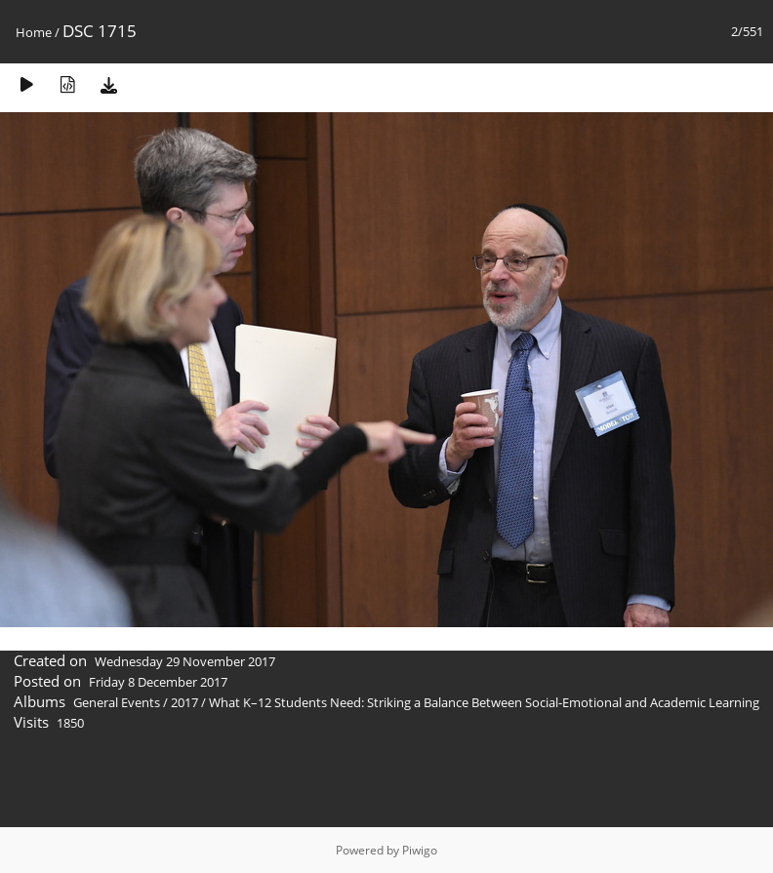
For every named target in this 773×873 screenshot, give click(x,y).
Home (34, 32)
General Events (116, 702)
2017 (184, 702)
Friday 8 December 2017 (158, 682)
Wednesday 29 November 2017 (185, 661)
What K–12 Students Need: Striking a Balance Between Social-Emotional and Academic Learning (484, 702)
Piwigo (419, 850)
